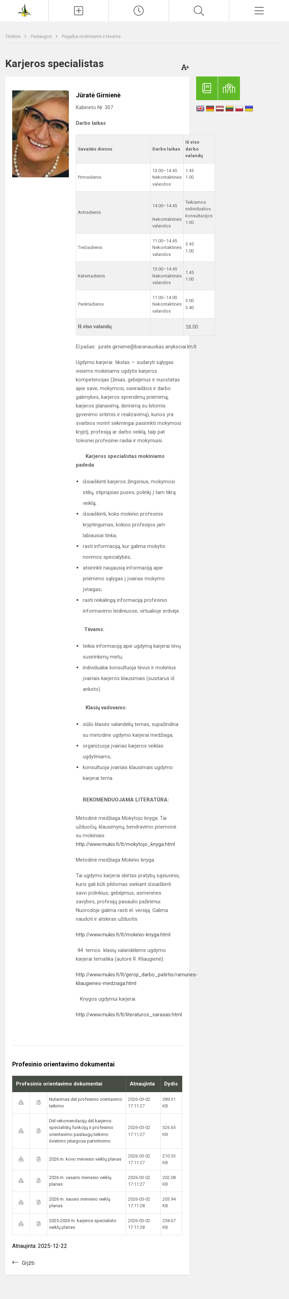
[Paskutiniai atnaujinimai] (139, 11)
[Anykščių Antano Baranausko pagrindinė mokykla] (24, 10)
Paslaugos (42, 36)
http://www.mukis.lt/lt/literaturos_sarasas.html (129, 1014)
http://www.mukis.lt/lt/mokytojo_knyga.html (125, 844)
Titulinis (13, 36)
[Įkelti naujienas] (79, 11)
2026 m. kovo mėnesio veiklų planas (85, 1159)
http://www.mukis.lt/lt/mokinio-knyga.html (123, 934)
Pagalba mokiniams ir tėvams (91, 36)
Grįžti (28, 1263)
